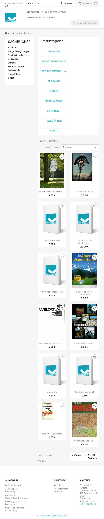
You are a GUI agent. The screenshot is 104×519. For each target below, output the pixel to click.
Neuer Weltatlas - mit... (84, 440)
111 (93, 455)
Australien (52, 392)
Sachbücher (19, 41)
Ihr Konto (60, 480)
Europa (12, 62)
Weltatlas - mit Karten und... (52, 343)
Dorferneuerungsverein (40, 17)
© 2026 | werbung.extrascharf (52, 515)
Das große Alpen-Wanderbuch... (84, 293)
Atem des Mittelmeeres (52, 292)
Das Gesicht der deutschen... (84, 241)
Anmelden (58, 485)
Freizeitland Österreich (84, 343)
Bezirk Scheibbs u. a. (19, 55)
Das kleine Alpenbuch (84, 392)
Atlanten (12, 47)
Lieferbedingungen (14, 485)
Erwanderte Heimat (84, 191)
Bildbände (13, 59)
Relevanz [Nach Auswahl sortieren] (80, 147)
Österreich (14, 70)
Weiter (93, 458)
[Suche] (85, 23)
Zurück (76, 455)
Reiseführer (14, 74)
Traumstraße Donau (52, 240)
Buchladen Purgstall (55, 12)
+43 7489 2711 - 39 (88, 504)
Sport (11, 77)
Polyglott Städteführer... (52, 433)
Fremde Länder (16, 66)
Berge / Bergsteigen (19, 51)
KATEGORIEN (32, 12)
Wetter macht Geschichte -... (51, 191)
